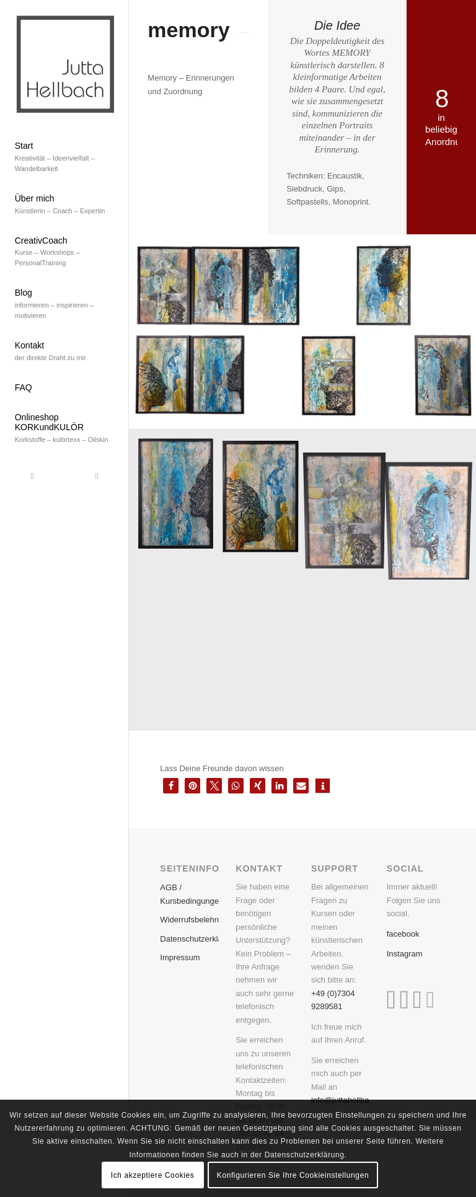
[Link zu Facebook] (32, 476)
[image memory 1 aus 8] (180, 499)
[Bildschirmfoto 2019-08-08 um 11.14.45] (64, 63)
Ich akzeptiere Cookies (153, 1175)
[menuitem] (64, 157)
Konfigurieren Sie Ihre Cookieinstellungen (293, 1175)
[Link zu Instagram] (96, 476)
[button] (170, 785)
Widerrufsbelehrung (189, 919)
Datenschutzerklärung (189, 938)
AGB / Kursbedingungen (189, 894)
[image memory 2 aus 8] (265, 499)
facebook (403, 934)
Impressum (180, 957)
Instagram (405, 953)
